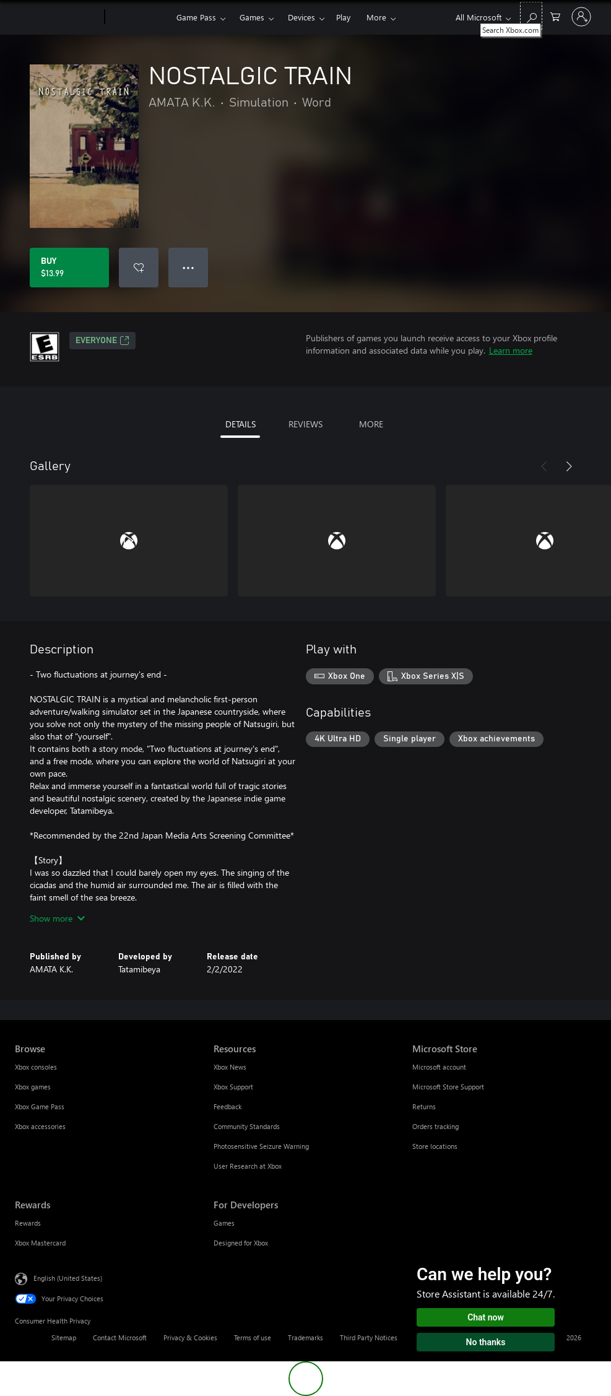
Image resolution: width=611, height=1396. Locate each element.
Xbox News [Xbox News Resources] (230, 1067)
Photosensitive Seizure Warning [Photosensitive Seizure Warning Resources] (261, 1146)
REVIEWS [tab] (305, 424)
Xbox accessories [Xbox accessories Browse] (40, 1126)
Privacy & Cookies (190, 1337)
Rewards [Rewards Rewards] (28, 1223)
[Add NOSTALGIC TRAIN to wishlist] (138, 267)
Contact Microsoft (120, 1337)
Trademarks (305, 1337)
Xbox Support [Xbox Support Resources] (233, 1087)
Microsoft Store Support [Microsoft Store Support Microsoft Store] (448, 1087)
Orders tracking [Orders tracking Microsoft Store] (435, 1126)
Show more (57, 918)
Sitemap (63, 1337)
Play (343, 17)
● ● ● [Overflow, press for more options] (188, 267)
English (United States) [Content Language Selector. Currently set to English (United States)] (67, 1278)
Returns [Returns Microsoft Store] (424, 1106)
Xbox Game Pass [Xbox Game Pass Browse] (39, 1106)
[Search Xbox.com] (531, 16)
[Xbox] (139, 17)
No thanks (486, 1342)
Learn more (510, 350)
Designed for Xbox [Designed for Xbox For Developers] (241, 1243)
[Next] (569, 466)
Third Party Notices (368, 1337)
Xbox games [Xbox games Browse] (33, 1087)
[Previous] (544, 466)
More (376, 17)
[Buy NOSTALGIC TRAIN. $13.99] (69, 267)
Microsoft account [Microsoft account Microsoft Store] (439, 1067)
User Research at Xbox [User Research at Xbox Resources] (248, 1166)
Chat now (485, 1317)
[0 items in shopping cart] (555, 15)
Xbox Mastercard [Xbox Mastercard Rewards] (40, 1243)
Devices (301, 17)
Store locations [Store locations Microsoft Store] (434, 1146)
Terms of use (252, 1337)
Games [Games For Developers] (224, 1223)
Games (252, 17)
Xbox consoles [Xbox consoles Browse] (36, 1067)
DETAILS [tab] (240, 424)
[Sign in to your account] (581, 17)
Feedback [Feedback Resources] (227, 1106)
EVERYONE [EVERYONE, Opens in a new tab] (102, 341)
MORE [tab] (371, 424)
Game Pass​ (196, 17)
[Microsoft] (57, 17)
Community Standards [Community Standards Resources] (247, 1126)
